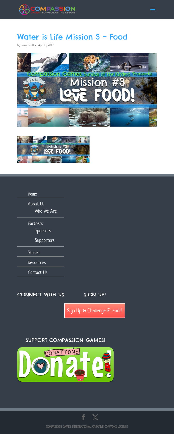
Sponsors (43, 231)
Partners (35, 223)
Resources (37, 262)
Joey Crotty (28, 45)
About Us (36, 204)
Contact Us (37, 272)
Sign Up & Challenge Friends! (94, 310)
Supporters (45, 240)
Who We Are (46, 211)
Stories (34, 253)
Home (32, 194)
